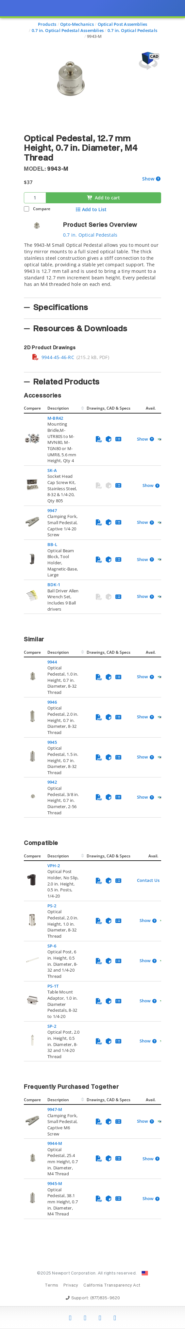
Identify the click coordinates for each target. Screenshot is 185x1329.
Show (148, 179)
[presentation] (92, 664)
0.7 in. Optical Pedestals (90, 235)
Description (58, 408)
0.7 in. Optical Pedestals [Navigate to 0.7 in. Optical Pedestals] (132, 30)
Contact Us (148, 880)
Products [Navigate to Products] (47, 24)
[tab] (92, 268)
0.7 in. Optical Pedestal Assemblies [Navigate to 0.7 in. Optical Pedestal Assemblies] (68, 30)
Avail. (151, 408)
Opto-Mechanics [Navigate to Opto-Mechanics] (77, 24)
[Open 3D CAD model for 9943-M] (148, 61)
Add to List (91, 209)
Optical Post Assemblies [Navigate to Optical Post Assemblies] (122, 24)
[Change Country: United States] (145, 1273)
